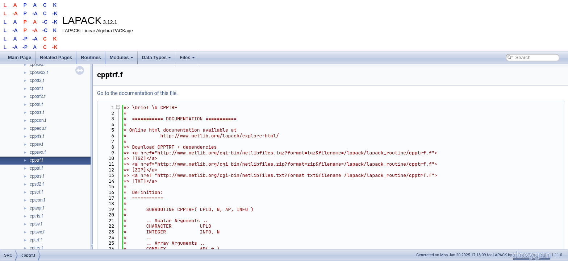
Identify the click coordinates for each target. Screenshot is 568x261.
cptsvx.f (37, 232)
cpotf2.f (37, 80)
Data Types (156, 57)
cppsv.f (36, 144)
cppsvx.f (38, 152)
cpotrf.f (36, 88)
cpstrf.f (36, 192)
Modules (121, 57)
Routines (91, 57)
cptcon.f (37, 200)
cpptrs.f (37, 176)
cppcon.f (38, 120)
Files (187, 57)
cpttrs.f (36, 247)
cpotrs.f (37, 112)
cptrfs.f (36, 216)
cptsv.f (36, 224)
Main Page (19, 57)
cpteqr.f (37, 208)
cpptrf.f (36, 160)
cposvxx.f (39, 72)
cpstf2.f (37, 184)
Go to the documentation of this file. (137, 93)
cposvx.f (38, 64)
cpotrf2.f (37, 96)
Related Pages (56, 57)
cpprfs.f (37, 136)
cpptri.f (36, 168)
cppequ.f (38, 128)
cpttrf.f (36, 240)
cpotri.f (36, 104)
